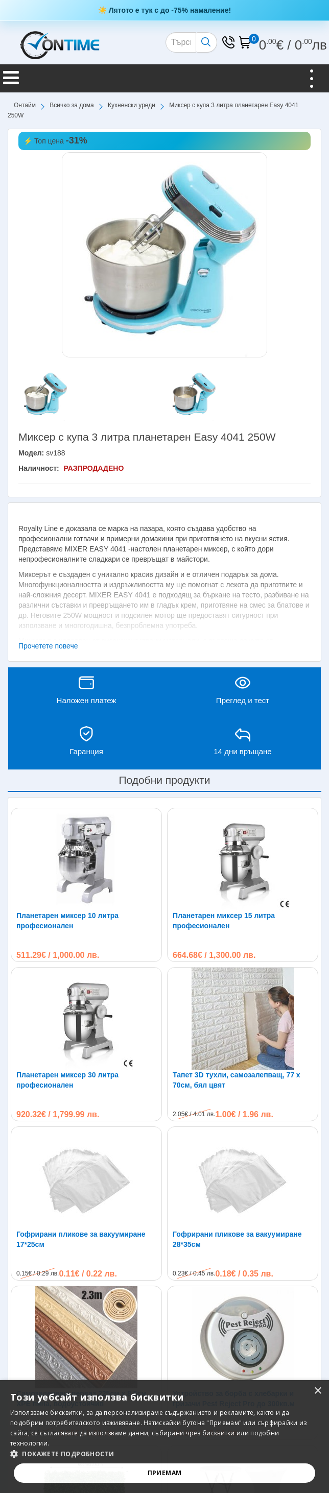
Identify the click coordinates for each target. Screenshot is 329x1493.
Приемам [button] (165, 1472)
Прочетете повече (48, 646)
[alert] (164, 1436)
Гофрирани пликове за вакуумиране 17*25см (81, 1239)
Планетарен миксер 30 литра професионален (67, 1080)
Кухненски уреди (131, 105)
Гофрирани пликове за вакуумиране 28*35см (237, 1239)
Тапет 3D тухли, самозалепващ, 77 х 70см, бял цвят (236, 1080)
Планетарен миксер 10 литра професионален (67, 920)
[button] (164, 1454)
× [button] (317, 1391)
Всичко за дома (71, 105)
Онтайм (25, 105)
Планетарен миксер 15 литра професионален (224, 920)
